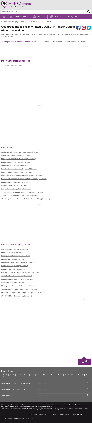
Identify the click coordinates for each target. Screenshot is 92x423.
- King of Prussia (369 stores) (17, 279)
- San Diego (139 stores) (22, 175)
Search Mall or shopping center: (13, 389)
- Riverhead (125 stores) (19, 195)
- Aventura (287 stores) (14, 249)
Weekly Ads (72, 16)
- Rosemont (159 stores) (20, 272)
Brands (58, 16)
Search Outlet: (6, 395)
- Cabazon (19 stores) (15, 155)
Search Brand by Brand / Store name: (16, 383)
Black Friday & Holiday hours (38, 414)
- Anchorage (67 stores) (20, 152)
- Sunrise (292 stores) (14, 185)
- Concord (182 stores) (14, 165)
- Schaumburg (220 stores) (16, 296)
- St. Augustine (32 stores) (18, 286)
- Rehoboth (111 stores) (22, 192)
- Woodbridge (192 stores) (16, 182)
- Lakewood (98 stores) (12, 252)
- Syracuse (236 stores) (14, 266)
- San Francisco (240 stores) (16, 276)
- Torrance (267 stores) (18, 262)
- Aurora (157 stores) (18, 159)
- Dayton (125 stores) (13, 259)
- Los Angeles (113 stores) (16, 162)
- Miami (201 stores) (13, 269)
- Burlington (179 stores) (15, 256)
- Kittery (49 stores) (17, 172)
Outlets (41, 16)
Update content (64, 414)
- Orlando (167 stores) (23, 179)
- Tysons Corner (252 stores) (19, 289)
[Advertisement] (44, 53)
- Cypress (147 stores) (19, 169)
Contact (53, 414)
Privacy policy (77, 414)
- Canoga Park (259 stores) (23, 293)
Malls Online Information (16, 418)
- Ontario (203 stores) (13, 282)
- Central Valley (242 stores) (25, 199)
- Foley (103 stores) (16, 189)
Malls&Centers (21, 16)
